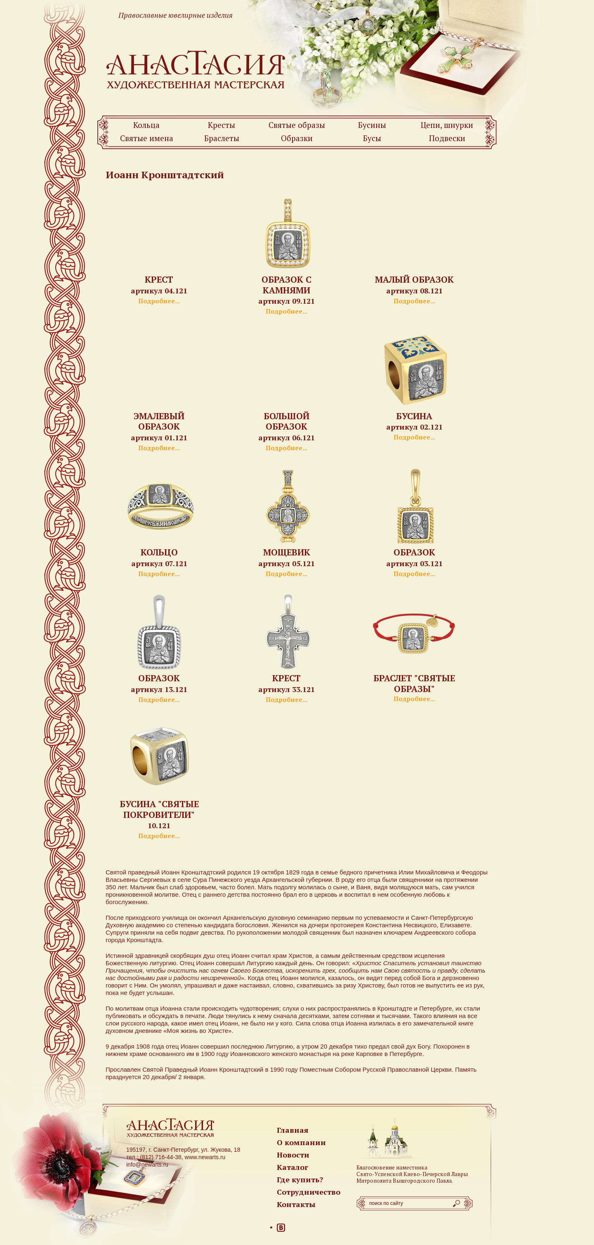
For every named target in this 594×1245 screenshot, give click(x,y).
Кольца (146, 125)
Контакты (296, 1204)
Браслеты (221, 138)
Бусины (372, 125)
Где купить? (300, 1179)
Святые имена (146, 138)
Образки (297, 138)
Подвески (447, 138)
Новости (293, 1155)
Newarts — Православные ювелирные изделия (196, 69)
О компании (301, 1142)
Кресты (221, 125)
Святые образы (297, 125)
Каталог (292, 1167)
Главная (293, 1130)
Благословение (375, 1167)
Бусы (372, 138)
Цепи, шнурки (447, 125)
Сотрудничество (308, 1192)
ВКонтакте (281, 1228)
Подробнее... (159, 301)
